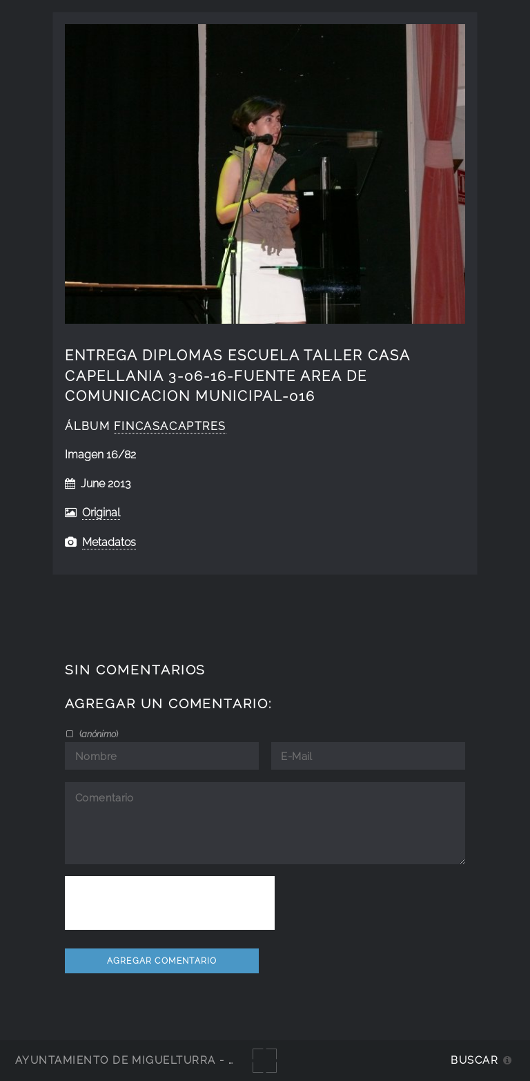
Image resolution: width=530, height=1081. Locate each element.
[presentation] (170, 903)
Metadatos (109, 542)
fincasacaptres (170, 426)
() (97, 733)
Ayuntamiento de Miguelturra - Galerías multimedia (189, 1060)
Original (101, 512)
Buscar (474, 1060)
